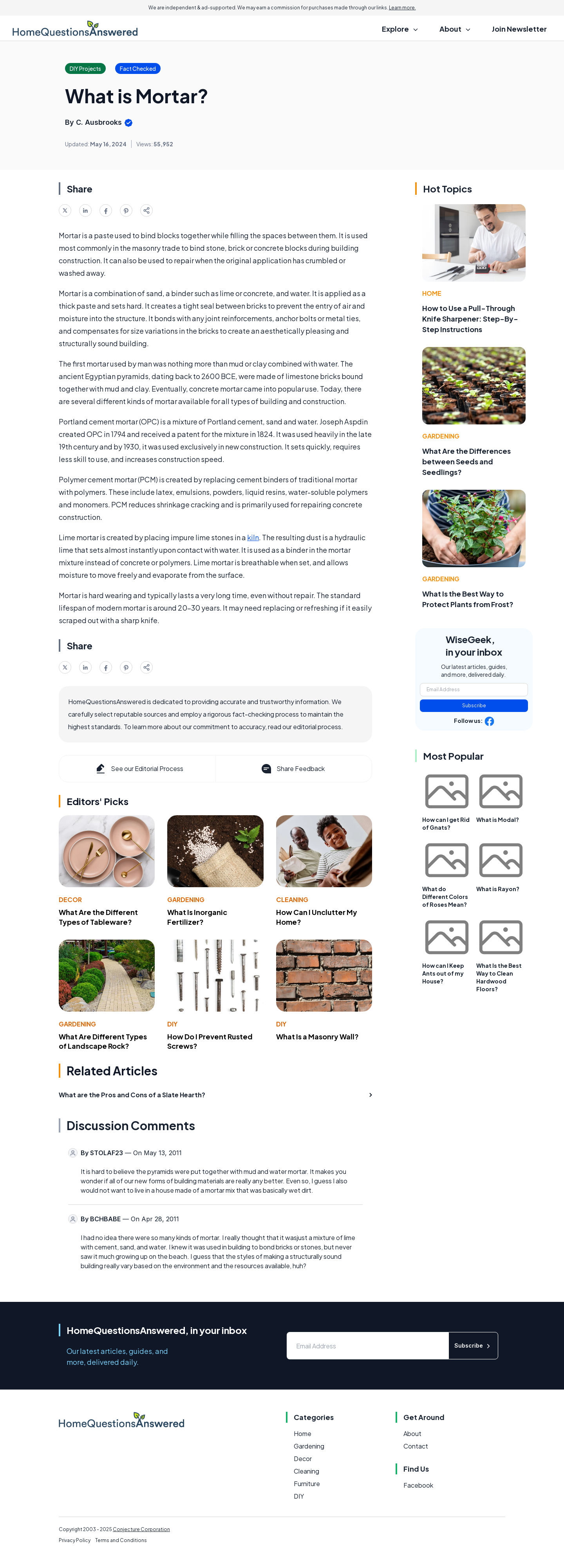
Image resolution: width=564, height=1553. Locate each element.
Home (431, 293)
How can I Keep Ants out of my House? (443, 973)
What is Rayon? (497, 888)
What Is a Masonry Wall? (317, 1036)
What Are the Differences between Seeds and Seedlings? (466, 461)
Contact (415, 1446)
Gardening (185, 899)
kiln (253, 537)
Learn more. (402, 8)
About (412, 1433)
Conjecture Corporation (141, 1529)
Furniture (307, 1483)
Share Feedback (292, 768)
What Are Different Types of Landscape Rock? (103, 1041)
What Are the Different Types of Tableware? (98, 917)
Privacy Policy (74, 1540)
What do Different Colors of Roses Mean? (445, 896)
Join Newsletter (519, 28)
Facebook (418, 1485)
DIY (172, 1024)
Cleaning (292, 899)
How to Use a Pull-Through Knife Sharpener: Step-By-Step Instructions (470, 319)
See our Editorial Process (138, 768)
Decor (70, 899)
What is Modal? (497, 819)
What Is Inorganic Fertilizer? (197, 917)
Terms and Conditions (121, 1540)
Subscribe (474, 705)
